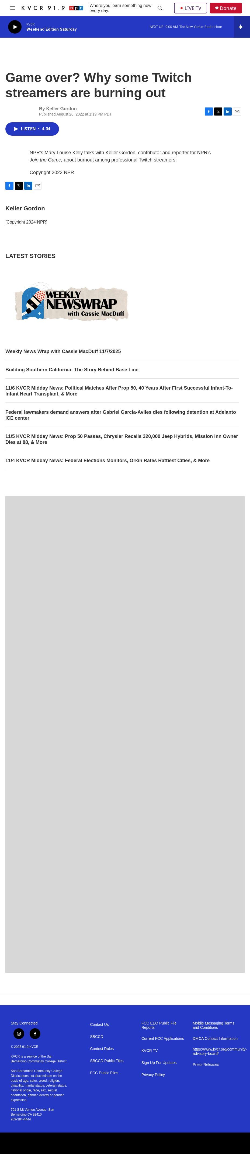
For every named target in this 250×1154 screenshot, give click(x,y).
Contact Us (99, 1025)
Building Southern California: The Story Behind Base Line (71, 369)
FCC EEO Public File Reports (159, 1025)
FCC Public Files (104, 1073)
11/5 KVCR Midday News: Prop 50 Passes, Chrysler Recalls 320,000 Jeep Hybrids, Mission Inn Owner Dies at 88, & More (121, 439)
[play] (15, 27)
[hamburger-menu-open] (12, 8)
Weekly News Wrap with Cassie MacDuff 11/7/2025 (63, 351)
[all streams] (242, 27)
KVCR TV (149, 1051)
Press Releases (206, 1065)
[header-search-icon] (160, 8)
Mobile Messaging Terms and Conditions (213, 1025)
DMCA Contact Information (215, 1039)
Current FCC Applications (162, 1039)
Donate (228, 8)
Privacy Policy (153, 1075)
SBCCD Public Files (106, 1061)
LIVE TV (190, 8)
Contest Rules (102, 1049)
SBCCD (96, 1037)
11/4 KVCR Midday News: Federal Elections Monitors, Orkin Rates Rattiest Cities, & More (107, 460)
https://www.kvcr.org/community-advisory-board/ (216, 1051)
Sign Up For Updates (159, 1063)
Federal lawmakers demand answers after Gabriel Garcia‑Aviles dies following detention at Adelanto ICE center (120, 415)
